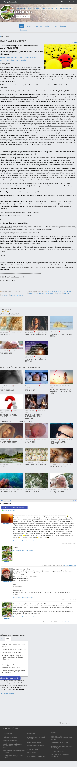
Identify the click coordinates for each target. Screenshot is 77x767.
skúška (13, 295)
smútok (66, 293)
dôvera (21, 295)
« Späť (74, 42)
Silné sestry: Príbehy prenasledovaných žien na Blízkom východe (61, 737)
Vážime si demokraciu (10, 737)
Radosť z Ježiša (32, 492)
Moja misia (30, 442)
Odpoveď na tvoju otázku (8, 416)
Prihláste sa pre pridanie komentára (14, 507)
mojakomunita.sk (8, 694)
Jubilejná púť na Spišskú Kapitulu (12, 649)
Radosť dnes (6, 353)
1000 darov (53, 291)
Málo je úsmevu (57, 492)
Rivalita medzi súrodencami (35, 745)
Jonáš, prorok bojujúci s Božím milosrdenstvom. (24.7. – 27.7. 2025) (12, 745)
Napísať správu (23, 16)
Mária (22, 12)
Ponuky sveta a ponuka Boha (61, 335)
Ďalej (73, 501)
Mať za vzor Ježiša (8, 442)
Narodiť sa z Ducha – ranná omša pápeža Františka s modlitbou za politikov (12, 657)
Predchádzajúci (7, 501)
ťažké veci (51, 293)
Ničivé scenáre (7, 390)
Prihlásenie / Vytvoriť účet (68, 2)
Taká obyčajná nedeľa (35, 334)
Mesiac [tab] (15, 639)
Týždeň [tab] (8, 639)
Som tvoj (4, 662)
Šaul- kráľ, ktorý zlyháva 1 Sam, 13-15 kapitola (34, 416)
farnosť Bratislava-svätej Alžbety (64, 8)
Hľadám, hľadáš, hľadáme (58, 443)
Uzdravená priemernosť (34, 742)
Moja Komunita (21, 8)
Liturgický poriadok (8, 665)
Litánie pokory (31, 752)
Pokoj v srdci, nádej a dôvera (35, 360)
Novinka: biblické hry (57, 751)
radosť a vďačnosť (65, 291)
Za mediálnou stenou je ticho (60, 743)
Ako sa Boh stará (32, 749)
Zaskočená (30, 390)
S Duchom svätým (58, 467)
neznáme (5, 295)
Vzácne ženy (31, 733)
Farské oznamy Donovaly (10, 668)
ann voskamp (40, 293)
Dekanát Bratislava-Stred (47, 8)
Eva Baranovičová (70, 622)
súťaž (31, 293)
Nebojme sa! (5, 334)
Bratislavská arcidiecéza (33, 8)
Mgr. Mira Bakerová (70, 565)
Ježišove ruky (7, 733)
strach (59, 293)
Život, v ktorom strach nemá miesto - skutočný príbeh (61, 391)
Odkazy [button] (48, 26)
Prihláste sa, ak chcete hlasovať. (23, 541)
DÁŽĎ (2, 467)
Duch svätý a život (9, 492)
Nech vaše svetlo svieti (36, 465)
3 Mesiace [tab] (23, 639)
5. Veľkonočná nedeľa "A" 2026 (11, 652)
